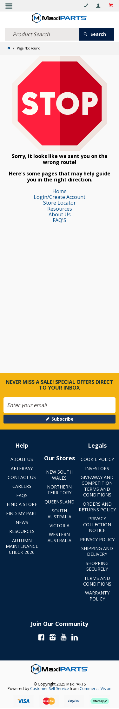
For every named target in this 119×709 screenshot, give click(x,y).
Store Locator (59, 202)
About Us (60, 214)
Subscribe (62, 419)
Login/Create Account (59, 197)
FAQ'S (59, 220)
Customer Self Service (49, 688)
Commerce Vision (95, 688)
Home (59, 191)
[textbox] (42, 34)
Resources (59, 208)
